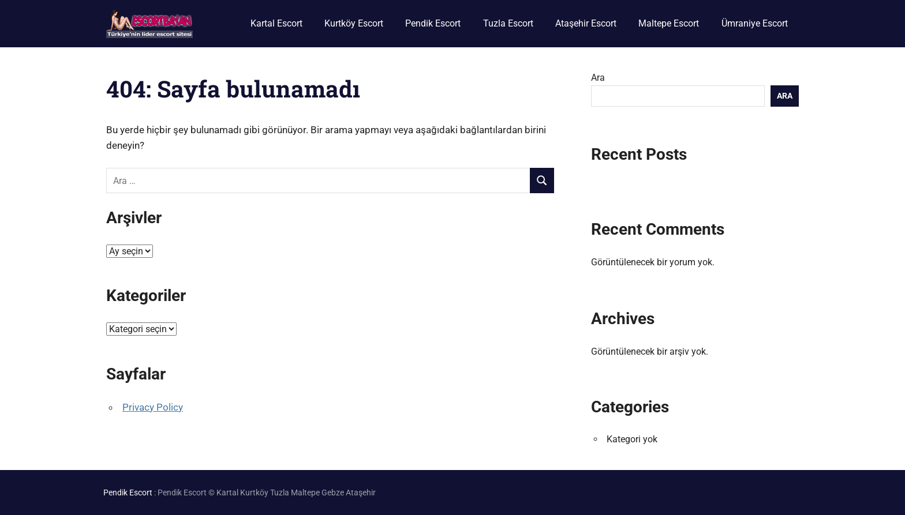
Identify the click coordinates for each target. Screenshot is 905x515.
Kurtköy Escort (353, 23)
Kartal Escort (276, 23)
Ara (598, 77)
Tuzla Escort (508, 23)
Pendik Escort (433, 23)
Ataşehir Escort (585, 23)
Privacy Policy (152, 407)
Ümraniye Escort (754, 23)
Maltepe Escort (668, 23)
